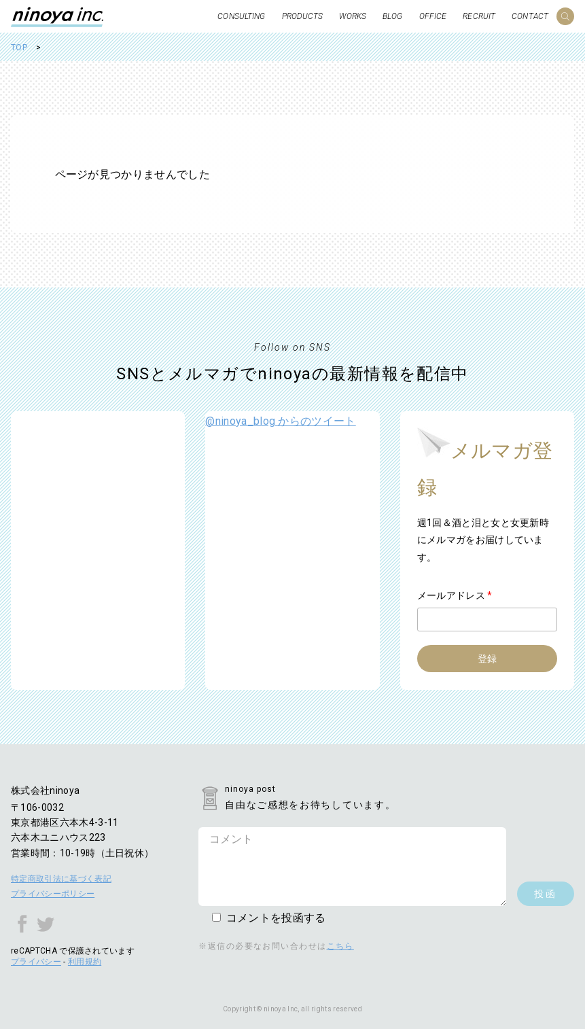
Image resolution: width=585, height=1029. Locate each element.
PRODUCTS (302, 16)
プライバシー (36, 961)
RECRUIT (479, 16)
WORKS (352, 16)
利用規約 (84, 961)
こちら (340, 946)
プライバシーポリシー (52, 894)
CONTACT (530, 16)
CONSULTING (241, 16)
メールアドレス (455, 595)
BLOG (392, 16)
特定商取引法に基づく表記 (61, 879)
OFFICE (433, 16)
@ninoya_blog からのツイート (280, 421)
